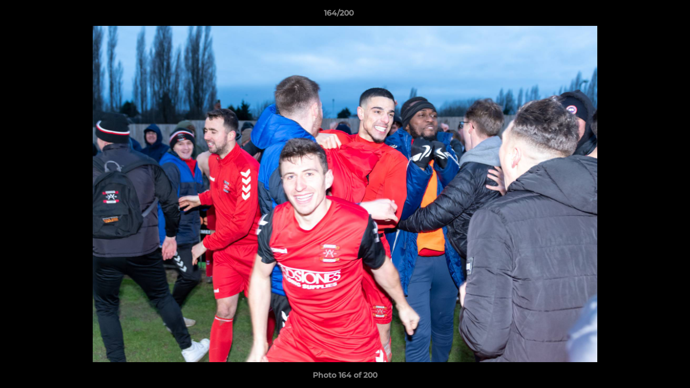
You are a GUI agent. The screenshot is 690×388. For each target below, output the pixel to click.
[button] (644, 15)
